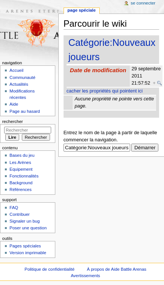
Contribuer (19, 214)
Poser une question (28, 228)
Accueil (16, 70)
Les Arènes (20, 162)
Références (20, 189)
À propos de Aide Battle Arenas (116, 269)
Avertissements (85, 275)
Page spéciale (81, 10)
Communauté (22, 77)
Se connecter (143, 3)
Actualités (18, 84)
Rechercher (12, 121)
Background (20, 182)
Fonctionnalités (23, 176)
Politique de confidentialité (49, 269)
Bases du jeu (21, 155)
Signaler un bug (24, 221)
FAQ (13, 207)
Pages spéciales (25, 246)
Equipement (20, 169)
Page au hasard (24, 111)
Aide (13, 104)
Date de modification (98, 70)
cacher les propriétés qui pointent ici (105, 91)
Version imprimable (27, 252)
